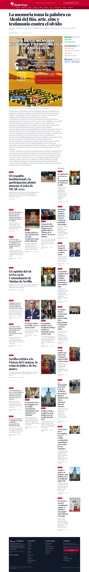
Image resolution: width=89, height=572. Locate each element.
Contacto (47, 553)
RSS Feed (30, 562)
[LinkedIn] (17, 555)
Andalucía (35, 7)
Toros (51, 7)
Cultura (64, 7)
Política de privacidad (72, 554)
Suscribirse (71, 550)
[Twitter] (12, 555)
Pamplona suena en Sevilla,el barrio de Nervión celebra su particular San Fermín (15, 305)
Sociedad (26, 9)
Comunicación (58, 7)
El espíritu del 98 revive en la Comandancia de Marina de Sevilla (63, 179)
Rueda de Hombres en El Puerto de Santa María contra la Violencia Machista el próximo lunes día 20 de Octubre (16, 216)
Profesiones (70, 7)
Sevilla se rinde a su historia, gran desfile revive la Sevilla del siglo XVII (47, 415)
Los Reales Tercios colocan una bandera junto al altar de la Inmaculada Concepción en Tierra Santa (15, 331)
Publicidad (65, 556)
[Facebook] (10, 555)
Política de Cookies (49, 548)
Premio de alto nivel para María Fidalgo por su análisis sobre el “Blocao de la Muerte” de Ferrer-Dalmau (48, 230)
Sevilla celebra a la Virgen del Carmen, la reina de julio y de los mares (63, 355)
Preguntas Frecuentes (67, 558)
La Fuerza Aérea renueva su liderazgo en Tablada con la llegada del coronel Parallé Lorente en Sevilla (15, 243)
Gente (40, 7)
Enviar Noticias (66, 560)
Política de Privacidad (49, 546)
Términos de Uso (48, 550)
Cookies (68, 567)
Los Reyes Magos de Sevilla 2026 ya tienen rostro (31, 325)
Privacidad (63, 567)
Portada (17, 7)
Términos (72, 567)
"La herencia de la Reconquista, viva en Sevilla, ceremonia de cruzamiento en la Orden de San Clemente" (32, 408)
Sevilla (29, 7)
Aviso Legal (47, 551)
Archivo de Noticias (32, 560)
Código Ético (48, 545)
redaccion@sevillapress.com (23, 568)
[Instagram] (15, 555)
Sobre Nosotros (48, 543)
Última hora (23, 7)
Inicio (10, 9)
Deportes (46, 7)
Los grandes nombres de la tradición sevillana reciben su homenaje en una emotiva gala (48, 328)
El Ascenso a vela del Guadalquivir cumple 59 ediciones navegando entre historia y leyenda (15, 422)
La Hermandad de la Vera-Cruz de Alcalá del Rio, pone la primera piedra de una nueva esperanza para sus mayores (16, 395)
